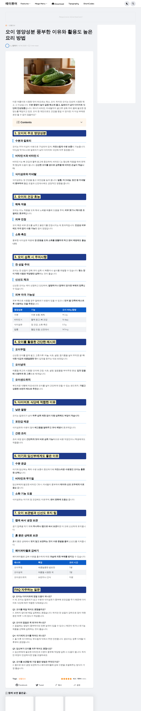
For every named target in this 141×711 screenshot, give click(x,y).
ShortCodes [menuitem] (88, 3)
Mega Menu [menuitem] (40, 3)
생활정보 (12, 25)
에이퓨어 (11, 3)
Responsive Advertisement (70, 17)
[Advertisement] (116, 63)
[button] (127, 3)
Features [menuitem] (25, 3)
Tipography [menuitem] (74, 3)
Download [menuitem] (58, 3)
